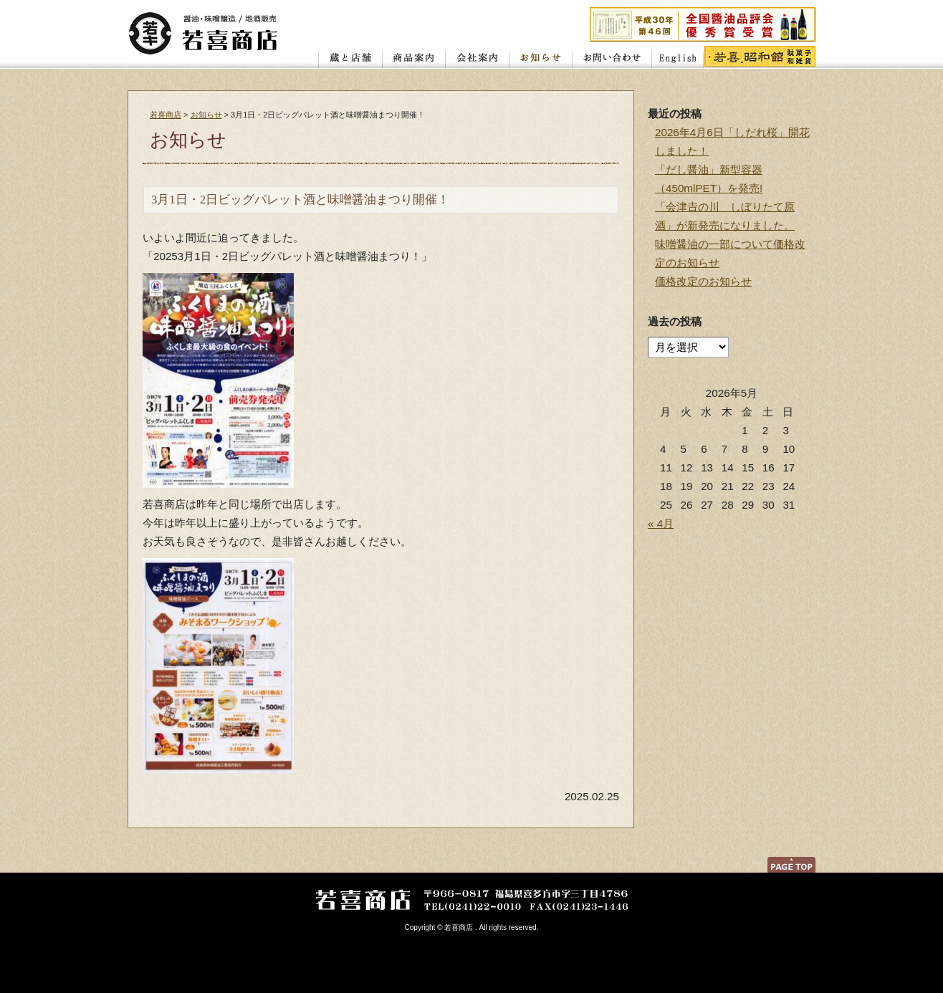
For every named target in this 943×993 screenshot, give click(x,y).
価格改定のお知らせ (703, 281)
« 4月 (661, 523)
